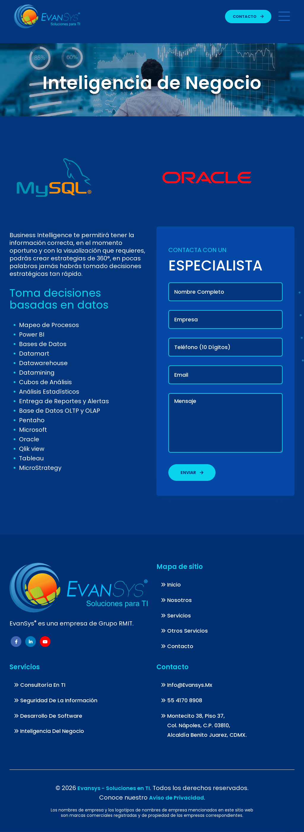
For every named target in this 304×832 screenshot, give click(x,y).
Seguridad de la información (58, 700)
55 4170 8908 (184, 700)
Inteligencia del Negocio (52, 731)
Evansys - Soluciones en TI (113, 788)
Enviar (191, 473)
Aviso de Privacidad (176, 798)
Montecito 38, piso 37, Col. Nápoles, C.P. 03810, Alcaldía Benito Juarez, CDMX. (207, 725)
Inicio (174, 584)
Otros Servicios (187, 631)
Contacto (248, 16)
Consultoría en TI (42, 685)
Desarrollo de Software (51, 716)
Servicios (179, 615)
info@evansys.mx (189, 685)
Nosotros (179, 600)
